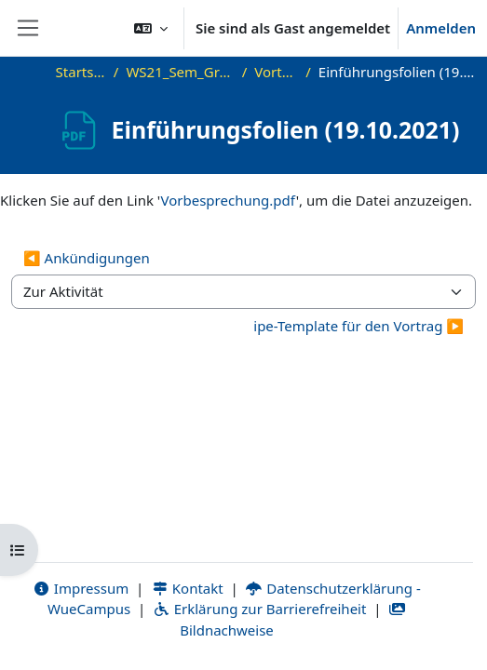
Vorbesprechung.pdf (228, 200)
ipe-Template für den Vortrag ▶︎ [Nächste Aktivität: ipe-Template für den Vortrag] (358, 325)
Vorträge (276, 71)
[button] (151, 28)
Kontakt (187, 588)
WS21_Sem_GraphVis (180, 71)
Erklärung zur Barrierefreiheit (259, 608)
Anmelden (441, 28)
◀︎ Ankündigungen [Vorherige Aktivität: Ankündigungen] (86, 257)
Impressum (81, 588)
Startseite (81, 71)
